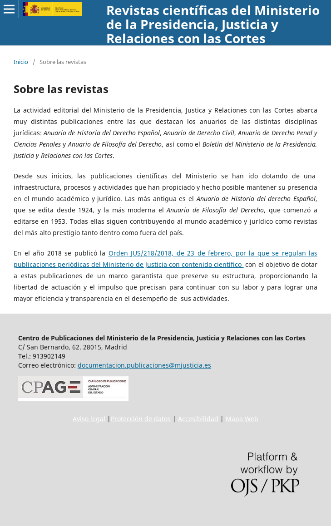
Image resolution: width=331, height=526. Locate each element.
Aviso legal (89, 418)
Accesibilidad (198, 418)
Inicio (21, 62)
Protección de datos (141, 418)
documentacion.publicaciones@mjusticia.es (144, 365)
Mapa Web (242, 418)
